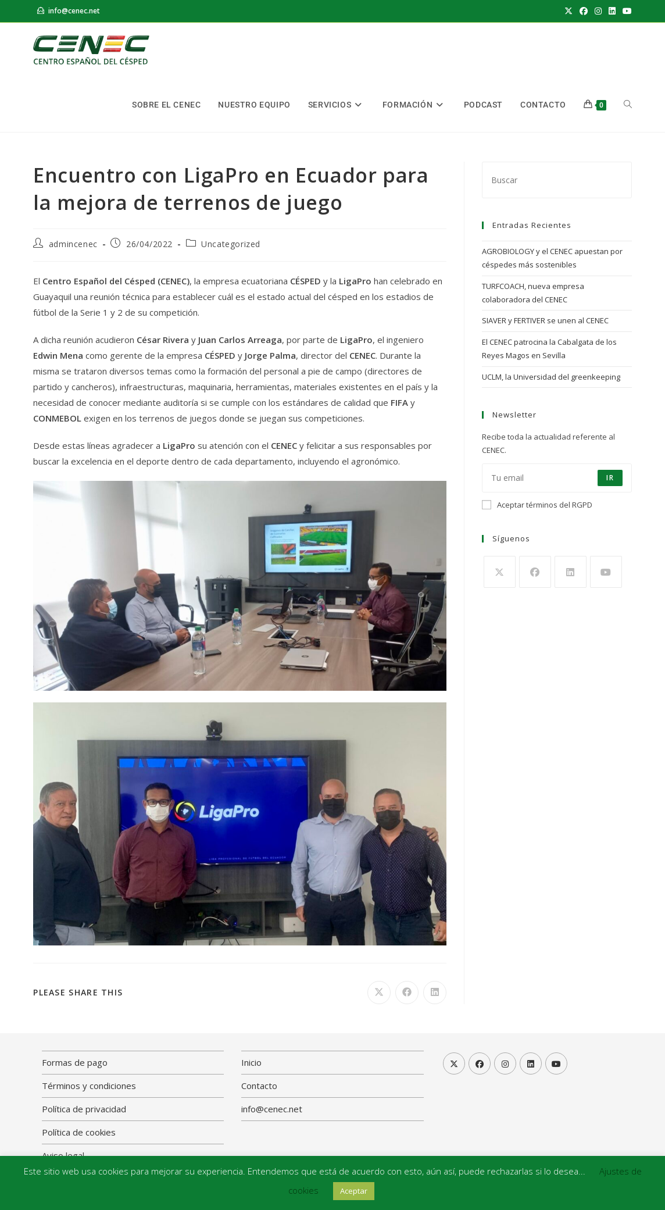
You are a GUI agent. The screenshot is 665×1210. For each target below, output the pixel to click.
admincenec (73, 243)
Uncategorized (230, 243)
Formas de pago (75, 1062)
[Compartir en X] (379, 992)
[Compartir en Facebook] (407, 992)
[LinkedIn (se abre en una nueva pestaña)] (612, 11)
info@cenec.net (74, 11)
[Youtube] (606, 572)
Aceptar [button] (353, 1191)
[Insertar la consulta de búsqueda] (557, 180)
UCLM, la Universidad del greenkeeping (551, 377)
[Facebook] (535, 572)
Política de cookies (79, 1132)
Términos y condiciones (89, 1085)
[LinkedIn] (571, 572)
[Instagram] (505, 1063)
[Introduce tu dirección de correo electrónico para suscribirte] (557, 477)
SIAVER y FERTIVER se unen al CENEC (545, 320)
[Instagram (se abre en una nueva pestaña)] (598, 11)
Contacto (259, 1085)
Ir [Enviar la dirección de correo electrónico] (609, 478)
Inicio (251, 1062)
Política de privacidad (84, 1109)
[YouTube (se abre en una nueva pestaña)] (625, 11)
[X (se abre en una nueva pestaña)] (568, 11)
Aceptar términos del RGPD (537, 504)
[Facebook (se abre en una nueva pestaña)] (583, 11)
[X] (500, 572)
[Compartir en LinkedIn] (434, 992)
